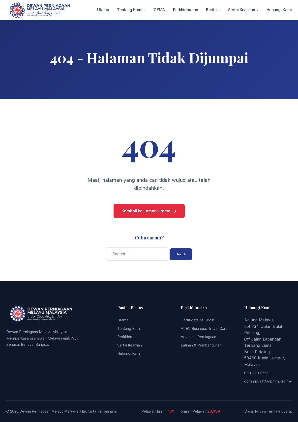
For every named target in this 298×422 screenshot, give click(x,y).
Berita (211, 9)
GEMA (159, 9)
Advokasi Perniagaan (198, 336)
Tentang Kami (129, 9)
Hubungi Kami (279, 9)
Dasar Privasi (255, 411)
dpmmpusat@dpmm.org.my (268, 381)
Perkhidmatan (185, 9)
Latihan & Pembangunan (201, 345)
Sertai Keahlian (241, 9)
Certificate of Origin (197, 320)
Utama (103, 9)
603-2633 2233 (257, 373)
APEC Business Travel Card (204, 328)
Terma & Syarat (279, 411)
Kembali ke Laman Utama (149, 210)
